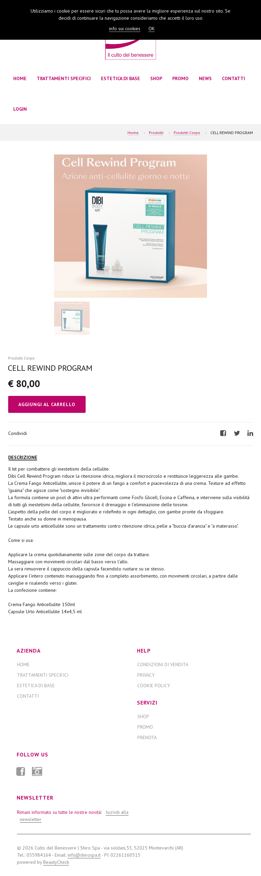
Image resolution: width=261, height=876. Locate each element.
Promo (180, 78)
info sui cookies (124, 28)
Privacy (146, 675)
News (205, 78)
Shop (156, 78)
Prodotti (156, 132)
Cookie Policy (153, 685)
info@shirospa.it (84, 855)
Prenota (147, 737)
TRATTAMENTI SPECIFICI (64, 78)
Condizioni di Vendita (162, 664)
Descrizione (22, 457)
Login (20, 109)
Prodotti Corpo (187, 132)
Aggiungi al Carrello (46, 404)
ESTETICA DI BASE (120, 78)
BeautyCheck (56, 862)
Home (20, 78)
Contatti (233, 78)
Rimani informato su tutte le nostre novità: (72, 816)
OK (152, 28)
